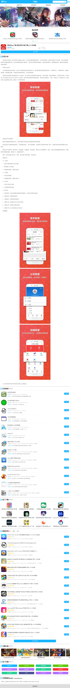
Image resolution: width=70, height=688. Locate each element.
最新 (14, 531)
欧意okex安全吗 (35, 681)
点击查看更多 (35, 641)
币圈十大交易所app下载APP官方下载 (10, 681)
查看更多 (10, 388)
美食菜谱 (62, 5)
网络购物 (48, 5)
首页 (6, 5)
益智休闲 (33, 5)
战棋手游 (19, 5)
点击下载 (35, 51)
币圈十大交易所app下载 (25, 681)
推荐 (9, 531)
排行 (18, 531)
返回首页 (35, 686)
